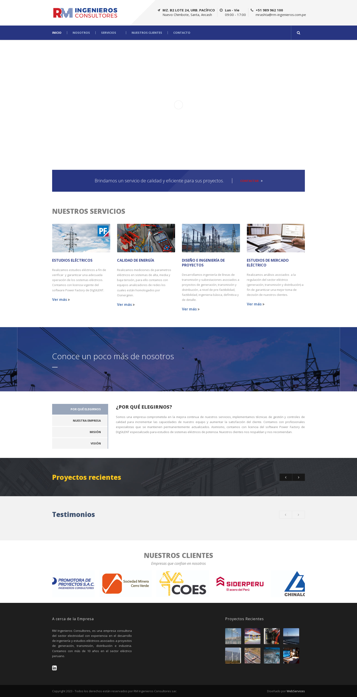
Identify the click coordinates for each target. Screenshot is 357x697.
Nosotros (81, 32)
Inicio (56, 32)
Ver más (61, 299)
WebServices (296, 691)
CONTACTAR (251, 181)
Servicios (108, 32)
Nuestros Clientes (147, 32)
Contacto (181, 32)
